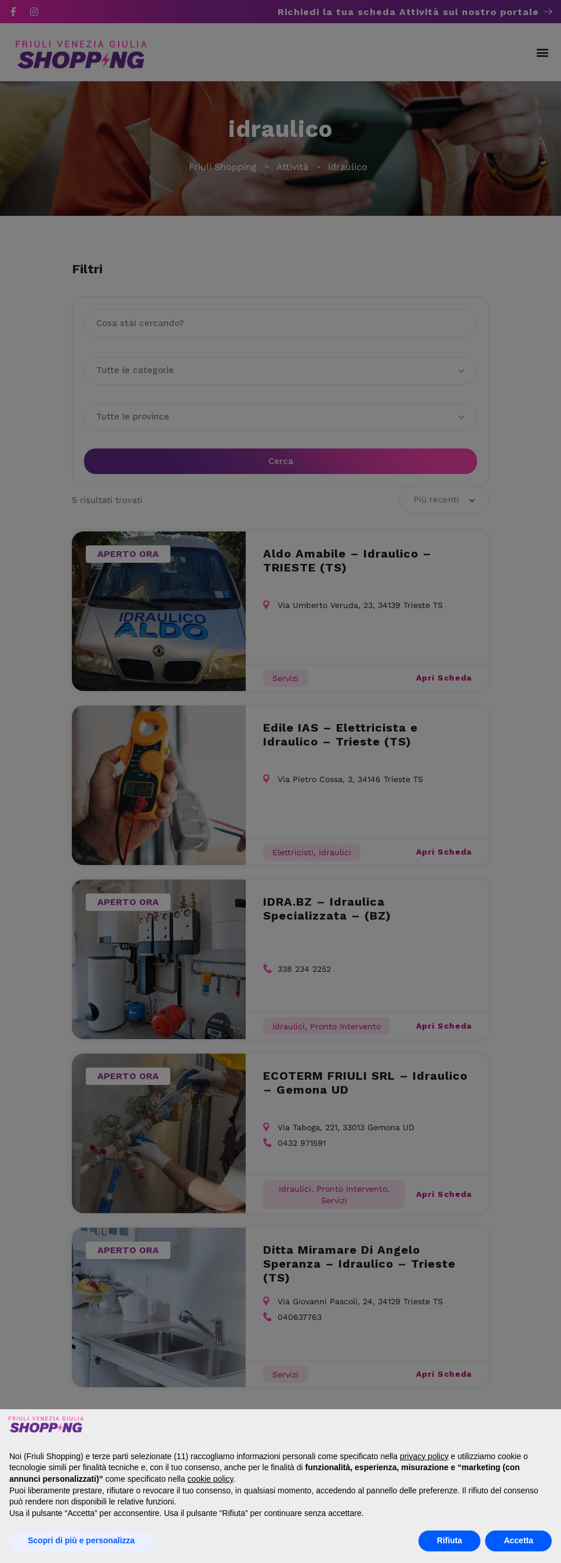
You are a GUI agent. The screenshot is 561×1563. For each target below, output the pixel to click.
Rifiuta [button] (449, 1540)
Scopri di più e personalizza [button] (81, 1540)
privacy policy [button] (424, 1456)
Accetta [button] (518, 1540)
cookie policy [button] (210, 1479)
